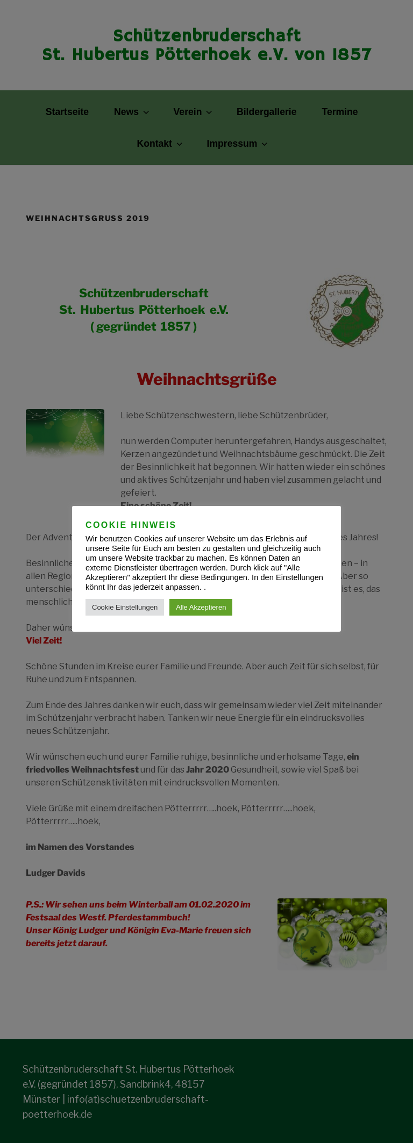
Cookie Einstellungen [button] (125, 607)
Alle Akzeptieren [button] (201, 607)
